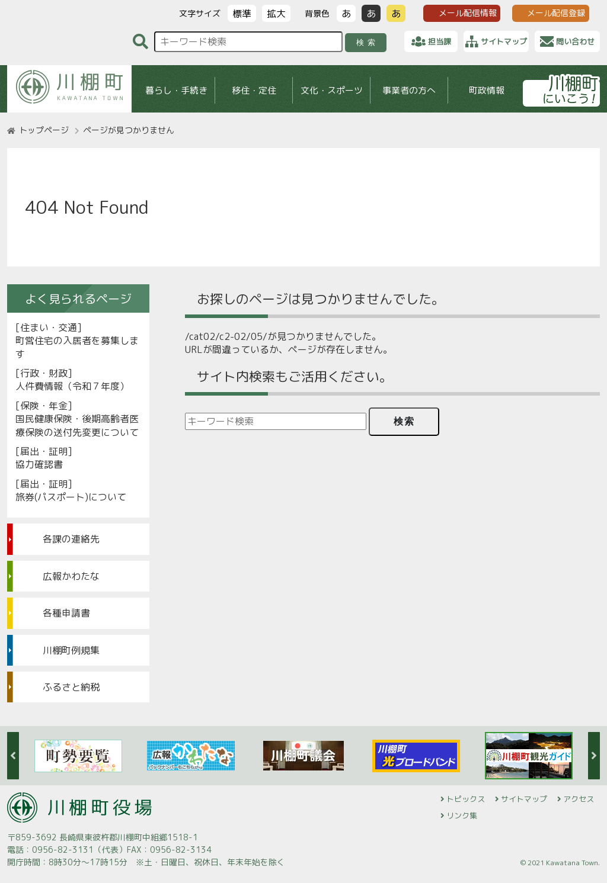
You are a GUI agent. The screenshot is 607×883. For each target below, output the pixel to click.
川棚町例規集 (71, 650)
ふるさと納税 (71, 686)
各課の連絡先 (71, 538)
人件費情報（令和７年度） (72, 386)
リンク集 (461, 815)
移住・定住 (254, 90)
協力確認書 (39, 464)
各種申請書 (66, 612)
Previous (13, 755)
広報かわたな (71, 576)
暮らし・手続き (176, 90)
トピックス (465, 799)
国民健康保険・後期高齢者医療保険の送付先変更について (77, 425)
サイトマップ (524, 799)
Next (594, 755)
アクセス (578, 799)
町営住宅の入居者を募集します (77, 347)
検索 (367, 42)
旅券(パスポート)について (70, 496)
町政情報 (486, 90)
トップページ (44, 130)
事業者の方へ (409, 90)
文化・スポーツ (332, 90)
